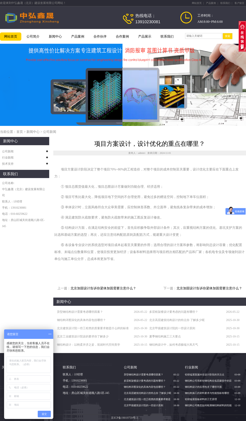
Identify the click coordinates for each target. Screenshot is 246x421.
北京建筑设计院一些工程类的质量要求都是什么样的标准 (93, 328)
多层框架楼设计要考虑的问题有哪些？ (173, 311)
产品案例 (211, 3)
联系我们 (225, 3)
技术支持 (8, 163)
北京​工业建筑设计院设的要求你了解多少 (83, 336)
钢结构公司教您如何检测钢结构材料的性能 (208, 405)
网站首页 (197, 3)
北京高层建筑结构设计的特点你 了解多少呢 (177, 320)
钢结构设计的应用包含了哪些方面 (203, 386)
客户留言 (239, 3)
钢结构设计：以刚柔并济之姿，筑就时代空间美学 (88, 344)
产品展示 (144, 36)
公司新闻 (49, 131)
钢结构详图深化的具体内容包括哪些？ (81, 320)
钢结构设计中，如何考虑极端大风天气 (173, 344)
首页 (19, 131)
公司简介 (33, 36)
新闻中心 (55, 36)
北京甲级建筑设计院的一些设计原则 (172, 328)
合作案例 (122, 36)
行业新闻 (8, 157)
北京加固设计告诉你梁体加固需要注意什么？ (103, 288)
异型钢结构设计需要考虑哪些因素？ (80, 311)
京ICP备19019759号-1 (124, 417)
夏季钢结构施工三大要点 (165, 336)
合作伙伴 (100, 36)
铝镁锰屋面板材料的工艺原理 (201, 399)
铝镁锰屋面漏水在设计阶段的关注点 (204, 374)
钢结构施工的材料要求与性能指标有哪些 (207, 393)
